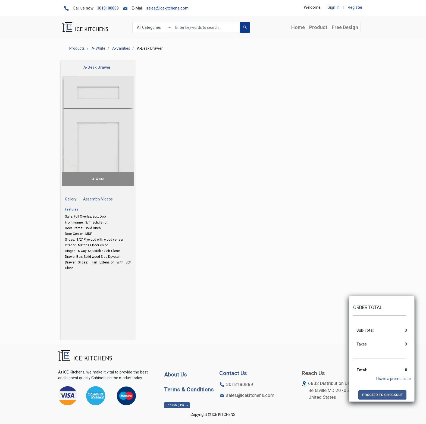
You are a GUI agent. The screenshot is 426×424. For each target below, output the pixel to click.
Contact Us (233, 373)
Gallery (71, 199)
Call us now (83, 8)
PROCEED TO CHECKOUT (382, 395)
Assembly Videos (98, 199)
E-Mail (137, 8)
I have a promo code (393, 378)
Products (77, 48)
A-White (98, 48)
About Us (175, 374)
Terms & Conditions (189, 389)
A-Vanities (121, 48)
